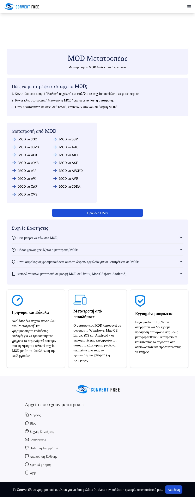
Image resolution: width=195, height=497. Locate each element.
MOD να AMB (25, 162)
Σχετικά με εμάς (38, 464)
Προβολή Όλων (97, 213)
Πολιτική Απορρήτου (41, 448)
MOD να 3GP (65, 139)
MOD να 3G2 (24, 139)
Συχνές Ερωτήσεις (39, 431)
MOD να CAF (24, 186)
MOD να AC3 (24, 154)
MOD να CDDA (67, 186)
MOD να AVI (24, 178)
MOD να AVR (66, 178)
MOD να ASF (65, 162)
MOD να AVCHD (68, 170)
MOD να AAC (66, 147)
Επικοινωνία (35, 439)
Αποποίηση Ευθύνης (41, 456)
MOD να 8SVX (25, 147)
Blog (31, 423)
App (30, 472)
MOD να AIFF (66, 154)
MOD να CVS (24, 194)
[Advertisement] (97, 25)
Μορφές (33, 415)
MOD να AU (24, 170)
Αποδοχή (174, 489)
